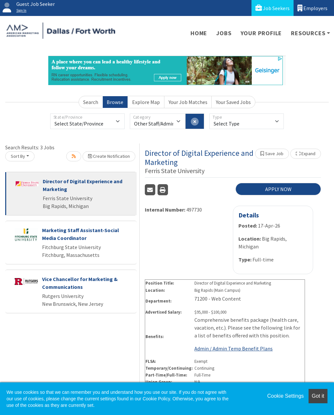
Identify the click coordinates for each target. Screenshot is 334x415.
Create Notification (109, 156)
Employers (312, 8)
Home (198, 33)
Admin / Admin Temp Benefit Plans (233, 348)
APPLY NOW (278, 189)
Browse (115, 102)
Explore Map (146, 102)
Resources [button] (308, 33)
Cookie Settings (285, 396)
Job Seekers (272, 8)
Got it (318, 396)
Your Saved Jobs (233, 102)
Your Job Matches (188, 102)
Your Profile (261, 33)
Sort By (18, 156)
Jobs (223, 33)
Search (90, 102)
